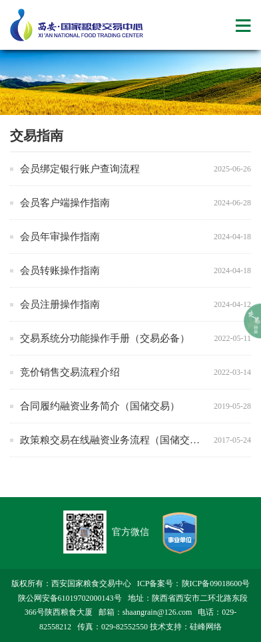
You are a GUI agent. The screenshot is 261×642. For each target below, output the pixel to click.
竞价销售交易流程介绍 (70, 372)
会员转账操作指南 (60, 270)
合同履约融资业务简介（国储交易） (100, 406)
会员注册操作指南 (60, 304)
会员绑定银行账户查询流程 (80, 168)
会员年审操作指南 (60, 236)
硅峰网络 (206, 626)
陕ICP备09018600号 (216, 583)
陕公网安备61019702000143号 (70, 598)
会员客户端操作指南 (65, 202)
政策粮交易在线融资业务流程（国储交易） (115, 440)
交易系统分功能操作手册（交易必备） (105, 338)
